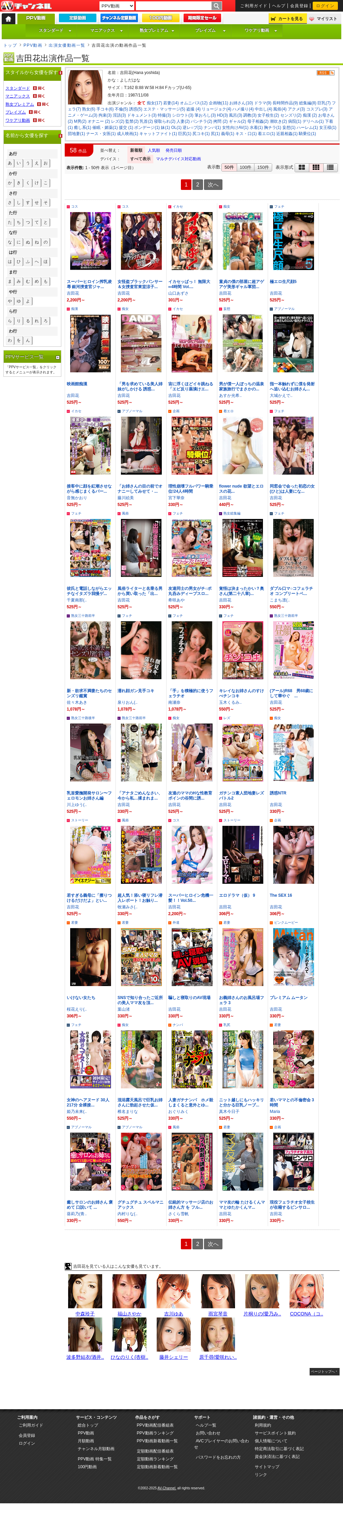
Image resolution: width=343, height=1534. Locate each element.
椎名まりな (128, 1111)
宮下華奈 (176, 497)
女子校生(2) (268, 115)
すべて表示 (140, 159)
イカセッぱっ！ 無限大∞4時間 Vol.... (189, 284)
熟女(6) (88, 109)
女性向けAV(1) (235, 127)
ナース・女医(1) (101, 133)
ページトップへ (323, 1371)
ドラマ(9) (262, 103)
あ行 (13, 153)
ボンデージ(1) (147, 127)
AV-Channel (26, 6)
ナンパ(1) (212, 127)
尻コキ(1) (201, 133)
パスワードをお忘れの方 (218, 1457)
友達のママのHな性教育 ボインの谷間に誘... (192, 796)
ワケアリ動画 (261, 30)
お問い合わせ (208, 1433)
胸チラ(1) (272, 127)
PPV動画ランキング (155, 1433)
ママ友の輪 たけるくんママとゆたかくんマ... (242, 1205)
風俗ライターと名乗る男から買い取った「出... (140, 591)
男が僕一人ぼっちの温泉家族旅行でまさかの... (241, 386)
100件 (246, 167)
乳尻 (226, 1025)
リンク (261, 1474)
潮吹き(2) (278, 121)
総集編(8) (307, 103)
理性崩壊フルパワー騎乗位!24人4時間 (190, 489)
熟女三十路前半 (83, 615)
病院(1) (294, 121)
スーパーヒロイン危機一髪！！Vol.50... (190, 898)
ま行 (13, 272)
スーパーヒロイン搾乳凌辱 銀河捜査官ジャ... (89, 284)
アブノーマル (284, 309)
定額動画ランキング (155, 1459)
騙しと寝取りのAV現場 (189, 997)
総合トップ (88, 1425)
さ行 (13, 193)
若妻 (74, 922)
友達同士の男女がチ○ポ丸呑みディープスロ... (190, 591)
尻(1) (215, 133)
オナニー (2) (99, 121)
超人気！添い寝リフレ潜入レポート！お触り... (140, 898)
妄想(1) (289, 127)
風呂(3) (235, 115)
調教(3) (249, 115)
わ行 (13, 331)
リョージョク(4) (216, 109)
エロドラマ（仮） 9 (237, 895)
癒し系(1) (82, 127)
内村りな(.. (128, 1213)
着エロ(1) (266, 133)
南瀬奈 (174, 702)
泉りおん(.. (128, 702)
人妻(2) (183, 121)
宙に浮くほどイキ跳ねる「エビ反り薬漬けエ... (190, 386)
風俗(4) (279, 109)
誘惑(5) (135, 109)
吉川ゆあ (173, 1313)
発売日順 (174, 150)
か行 (13, 173)
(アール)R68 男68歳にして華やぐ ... (291, 693)
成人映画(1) (127, 133)
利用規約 (263, 1425)
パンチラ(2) (201, 121)
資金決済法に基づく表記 (277, 1456)
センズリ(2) (291, 115)
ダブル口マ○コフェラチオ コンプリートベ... (291, 591)
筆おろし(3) (205, 115)
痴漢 (74, 309)
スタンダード (55, 30)
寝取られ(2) (164, 121)
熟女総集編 (231, 513)
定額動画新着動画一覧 (157, 1466)
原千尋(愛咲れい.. (218, 1357)
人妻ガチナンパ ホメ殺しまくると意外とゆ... (190, 1102)
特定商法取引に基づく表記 (279, 1448)
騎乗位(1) (307, 133)
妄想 (226, 309)
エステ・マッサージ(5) (164, 109)
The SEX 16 (281, 895)
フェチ (279, 206)
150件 (263, 167)
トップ (10, 45)
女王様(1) (328, 127)
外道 (176, 922)
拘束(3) (105, 115)
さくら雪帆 (178, 1213)
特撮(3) (164, 115)
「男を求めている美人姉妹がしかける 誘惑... (140, 386)
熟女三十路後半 (83, 718)
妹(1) (165, 127)
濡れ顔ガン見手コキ (136, 690)
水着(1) (256, 127)
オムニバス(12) (193, 103)
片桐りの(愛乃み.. (262, 1313)
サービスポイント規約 (275, 1433)
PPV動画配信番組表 (155, 1425)
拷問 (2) (220, 121)
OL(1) (176, 127)
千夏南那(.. (77, 600)
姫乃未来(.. (77, 1111)
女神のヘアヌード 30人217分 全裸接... (88, 1102)
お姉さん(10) (241, 103)
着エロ (228, 411)
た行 (13, 212)
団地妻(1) (76, 133)
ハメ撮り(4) (243, 109)
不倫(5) (121, 109)
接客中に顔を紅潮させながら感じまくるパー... (89, 489)
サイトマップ (267, 1466)
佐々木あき (77, 702)
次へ (213, 185)
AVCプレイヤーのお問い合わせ (221, 1444)
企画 (176, 411)
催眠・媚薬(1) (105, 127)
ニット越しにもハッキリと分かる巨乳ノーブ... (241, 1102)
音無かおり (77, 497)
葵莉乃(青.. (77, 1213)
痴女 (226, 206)
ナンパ (178, 1025)
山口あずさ (178, 293)
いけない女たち (81, 997)
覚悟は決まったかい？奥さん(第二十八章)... (241, 591)
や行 (13, 291)
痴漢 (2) (310, 115)
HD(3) (222, 115)
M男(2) (80, 121)
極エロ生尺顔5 (283, 281)
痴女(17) (154, 103)
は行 (13, 252)
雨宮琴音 (218, 1313)
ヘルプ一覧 (206, 1425)
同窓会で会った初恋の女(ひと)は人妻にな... (292, 489)
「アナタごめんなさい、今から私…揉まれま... (140, 796)
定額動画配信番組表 (155, 1451)
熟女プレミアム (157, 30)
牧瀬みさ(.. (128, 907)
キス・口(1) (246, 133)
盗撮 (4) (193, 109)
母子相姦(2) (258, 121)
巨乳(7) (324, 103)
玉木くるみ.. (230, 702)
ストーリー (79, 820)
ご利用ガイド (254, 5)
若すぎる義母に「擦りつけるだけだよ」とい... (89, 898)
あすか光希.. (230, 395)
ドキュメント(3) (142, 115)
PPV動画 (33, 45)
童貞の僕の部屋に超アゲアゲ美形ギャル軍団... (241, 284)
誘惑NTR (278, 793)
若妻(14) (170, 103)
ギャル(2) (237, 121)
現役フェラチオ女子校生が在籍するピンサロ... (292, 1205)
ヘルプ (279, 5)
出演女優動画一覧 (67, 45)
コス (74, 206)
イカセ (178, 206)
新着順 (136, 150)
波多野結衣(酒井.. (85, 1357)
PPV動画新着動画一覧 (157, 1441)
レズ (226, 718)
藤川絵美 (126, 497)
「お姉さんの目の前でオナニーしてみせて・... (140, 489)
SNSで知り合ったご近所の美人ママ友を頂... (140, 1000)
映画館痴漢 (77, 384)
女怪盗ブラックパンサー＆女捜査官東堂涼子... (140, 284)
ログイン (325, 5)
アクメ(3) (296, 109)
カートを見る (290, 18)
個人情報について (271, 1441)
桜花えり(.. (77, 1009)
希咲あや (176, 600)
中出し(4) (263, 109)
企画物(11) (218, 103)
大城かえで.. (281, 395)
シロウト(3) (182, 115)
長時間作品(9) (285, 103)
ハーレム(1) (307, 127)
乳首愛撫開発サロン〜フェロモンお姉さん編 (89, 796)
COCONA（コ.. (306, 1313)
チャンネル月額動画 (96, 1448)
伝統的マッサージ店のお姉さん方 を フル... (190, 1205)
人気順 (154, 150)
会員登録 (299, 5)
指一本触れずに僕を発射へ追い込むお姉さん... (292, 386)
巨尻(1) (184, 133)
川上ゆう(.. (77, 804)
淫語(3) (119, 115)
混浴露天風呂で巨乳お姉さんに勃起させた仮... (140, 1102)
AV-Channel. (166, 1488)
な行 (13, 232)
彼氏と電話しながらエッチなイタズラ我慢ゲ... (89, 591)
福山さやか (129, 1313)
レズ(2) (117, 121)
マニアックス (106, 30)
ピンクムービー (286, 922)
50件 (229, 167)
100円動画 (87, 1466)
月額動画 (86, 1441)
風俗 (125, 513)
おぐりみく (178, 1111)
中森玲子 (85, 1313)
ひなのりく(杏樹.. (129, 1357)
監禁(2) (132, 121)
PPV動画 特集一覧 (94, 1459)
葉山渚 (124, 1009)
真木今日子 (229, 1111)
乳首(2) (146, 121)
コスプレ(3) (317, 109)
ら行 (13, 311)
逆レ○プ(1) (192, 127)
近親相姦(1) (287, 133)
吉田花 (73, 293)
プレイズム (210, 30)
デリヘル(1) (313, 121)
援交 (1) (126, 127)
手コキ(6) (105, 109)
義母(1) (227, 133)
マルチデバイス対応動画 (178, 159)
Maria (275, 1111)
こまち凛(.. (280, 600)
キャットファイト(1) (158, 133)
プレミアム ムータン (289, 997)
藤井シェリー (173, 1357)
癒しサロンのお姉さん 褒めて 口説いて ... (90, 1205)
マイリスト (327, 18)
